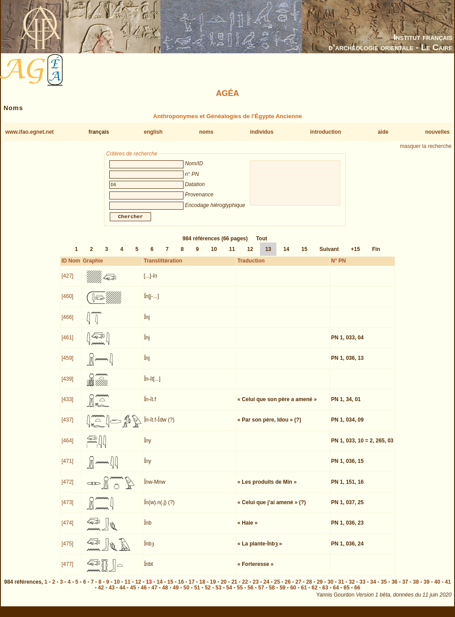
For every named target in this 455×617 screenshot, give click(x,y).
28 (309, 587)
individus (262, 132)
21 (234, 587)
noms (206, 132)
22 (245, 587)
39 (426, 587)
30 (330, 587)
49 (176, 593)
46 (144, 593)
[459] (67, 363)
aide (383, 132)
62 (314, 593)
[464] (67, 446)
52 (208, 593)
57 (261, 593)
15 (304, 254)
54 (229, 593)
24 (266, 587)
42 (101, 593)
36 (394, 587)
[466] (67, 322)
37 (405, 587)
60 (293, 593)
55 (240, 593)
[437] (67, 425)
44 (122, 593)
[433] (67, 405)
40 (437, 587)
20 (224, 587)
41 (448, 587)
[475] (67, 549)
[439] (67, 384)
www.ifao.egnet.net (29, 132)
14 (286, 254)
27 (298, 587)
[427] (67, 281)
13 (268, 254)
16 (181, 587)
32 (352, 587)
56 (250, 593)
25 (277, 587)
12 (250, 254)
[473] (67, 508)
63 (325, 593)
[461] (67, 343)
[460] (67, 302)
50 (186, 593)
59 (282, 593)
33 (362, 587)
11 (232, 254)
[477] (67, 569)
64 (336, 593)
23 (256, 587)
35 (384, 587)
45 (133, 593)
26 (288, 587)
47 (154, 593)
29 (320, 587)
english (153, 132)
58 (272, 593)
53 (218, 593)
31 (341, 587)
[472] (67, 487)
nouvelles (437, 132)
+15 (355, 254)
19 (213, 587)
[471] (67, 466)
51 (197, 593)
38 (416, 587)
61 (304, 593)
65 (346, 593)
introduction (325, 132)
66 (357, 593)
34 (373, 587)
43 (112, 593)
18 (202, 587)
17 (192, 587)
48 (165, 593)
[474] (67, 528)
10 (214, 254)
